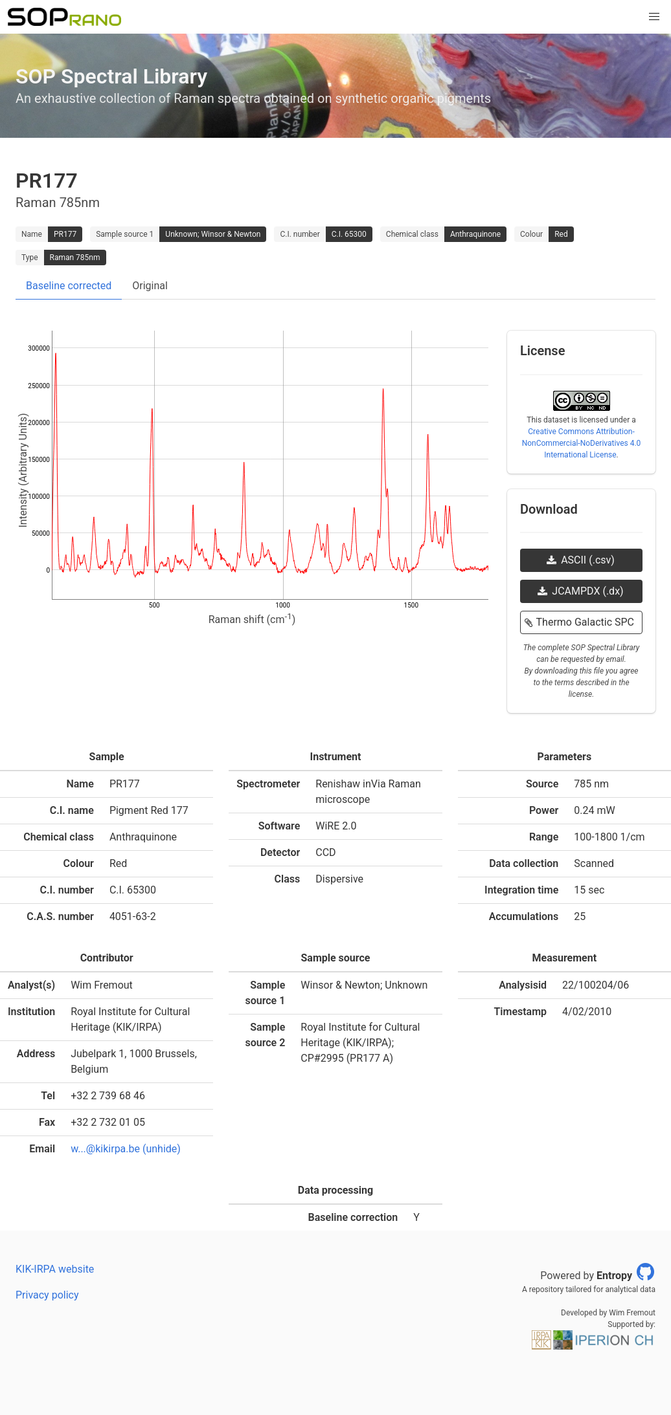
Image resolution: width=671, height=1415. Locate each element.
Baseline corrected (68, 286)
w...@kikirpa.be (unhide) (126, 1149)
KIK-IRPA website (55, 1269)
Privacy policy (47, 1295)
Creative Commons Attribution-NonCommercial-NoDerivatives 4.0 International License (581, 443)
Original (150, 286)
